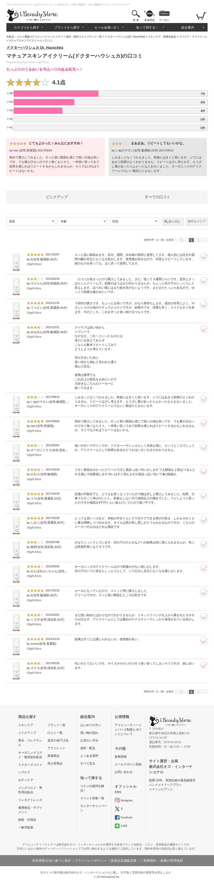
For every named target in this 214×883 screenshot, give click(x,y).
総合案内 (187, 27)
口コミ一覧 (55, 732)
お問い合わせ (124, 772)
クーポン (164, 20)
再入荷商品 (55, 763)
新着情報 (121, 756)
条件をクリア (197, 221)
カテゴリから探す (26, 27)
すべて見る (87, 763)
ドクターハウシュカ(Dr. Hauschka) (125, 36)
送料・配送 (87, 748)
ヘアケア (24, 772)
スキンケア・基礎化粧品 (162, 36)
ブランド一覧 (56, 725)
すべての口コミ (157, 197)
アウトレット (56, 748)
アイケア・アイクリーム (193, 36)
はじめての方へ (90, 725)
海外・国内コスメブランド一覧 (84, 36)
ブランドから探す (67, 27)
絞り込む (175, 221)
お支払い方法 (89, 740)
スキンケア (25, 725)
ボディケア (25, 780)
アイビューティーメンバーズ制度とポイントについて (128, 730)
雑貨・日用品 (27, 819)
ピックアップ (57, 197)
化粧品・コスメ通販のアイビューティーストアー (34, 36)
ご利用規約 (148, 860)
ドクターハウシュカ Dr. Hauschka (34, 48)
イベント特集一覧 (92, 798)
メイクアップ (27, 732)
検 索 (136, 20)
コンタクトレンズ (30, 800)
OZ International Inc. (108, 876)
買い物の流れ (89, 732)
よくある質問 (89, 755)
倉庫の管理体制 (171, 860)
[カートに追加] (204, 257)
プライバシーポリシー (91, 860)
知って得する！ (147, 27)
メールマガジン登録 (128, 764)
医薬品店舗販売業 (124, 860)
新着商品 (149, 20)
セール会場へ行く (107, 27)
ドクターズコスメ (30, 764)
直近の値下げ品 (58, 740)
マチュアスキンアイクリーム (25, 40)
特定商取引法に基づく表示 (51, 860)
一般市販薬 (25, 827)
